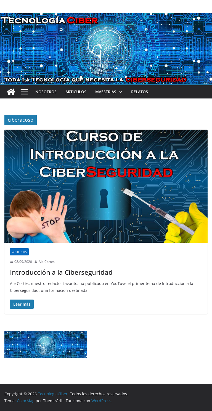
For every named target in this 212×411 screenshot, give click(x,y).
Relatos (139, 91)
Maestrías (105, 91)
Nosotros (46, 91)
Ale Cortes (47, 261)
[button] (119, 92)
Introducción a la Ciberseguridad (61, 272)
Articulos (75, 91)
